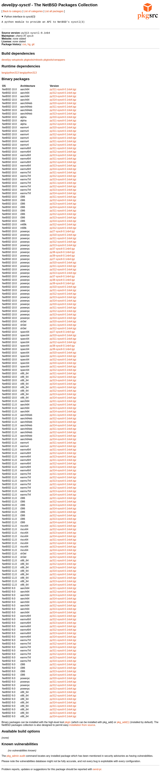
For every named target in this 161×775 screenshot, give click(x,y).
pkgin (68, 724)
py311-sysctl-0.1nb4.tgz (63, 91)
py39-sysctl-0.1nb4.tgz (62, 257)
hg (29, 46)
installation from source (82, 726)
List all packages (54, 11)
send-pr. (97, 771)
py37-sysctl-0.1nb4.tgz (62, 250)
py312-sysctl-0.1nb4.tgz (63, 94)
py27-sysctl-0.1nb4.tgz (62, 233)
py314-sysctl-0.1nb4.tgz (63, 101)
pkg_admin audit (16, 757)
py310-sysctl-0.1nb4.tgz (63, 105)
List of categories (33, 11)
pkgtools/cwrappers (54, 61)
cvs (24, 46)
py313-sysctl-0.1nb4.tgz (63, 98)
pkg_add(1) (123, 724)
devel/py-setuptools (12, 61)
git (33, 46)
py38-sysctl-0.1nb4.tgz (62, 254)
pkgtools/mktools (33, 61)
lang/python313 (10, 74)
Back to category (12, 11)
